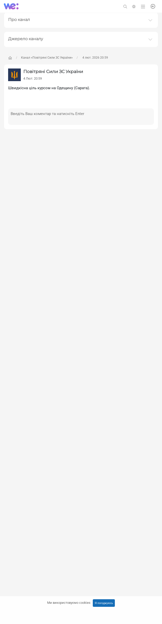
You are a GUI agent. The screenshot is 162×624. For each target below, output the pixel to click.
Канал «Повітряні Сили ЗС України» (47, 57)
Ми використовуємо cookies (69, 603)
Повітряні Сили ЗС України (53, 71)
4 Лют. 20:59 (32, 78)
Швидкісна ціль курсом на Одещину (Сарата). (49, 88)
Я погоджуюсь (104, 603)
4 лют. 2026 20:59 (95, 57)
